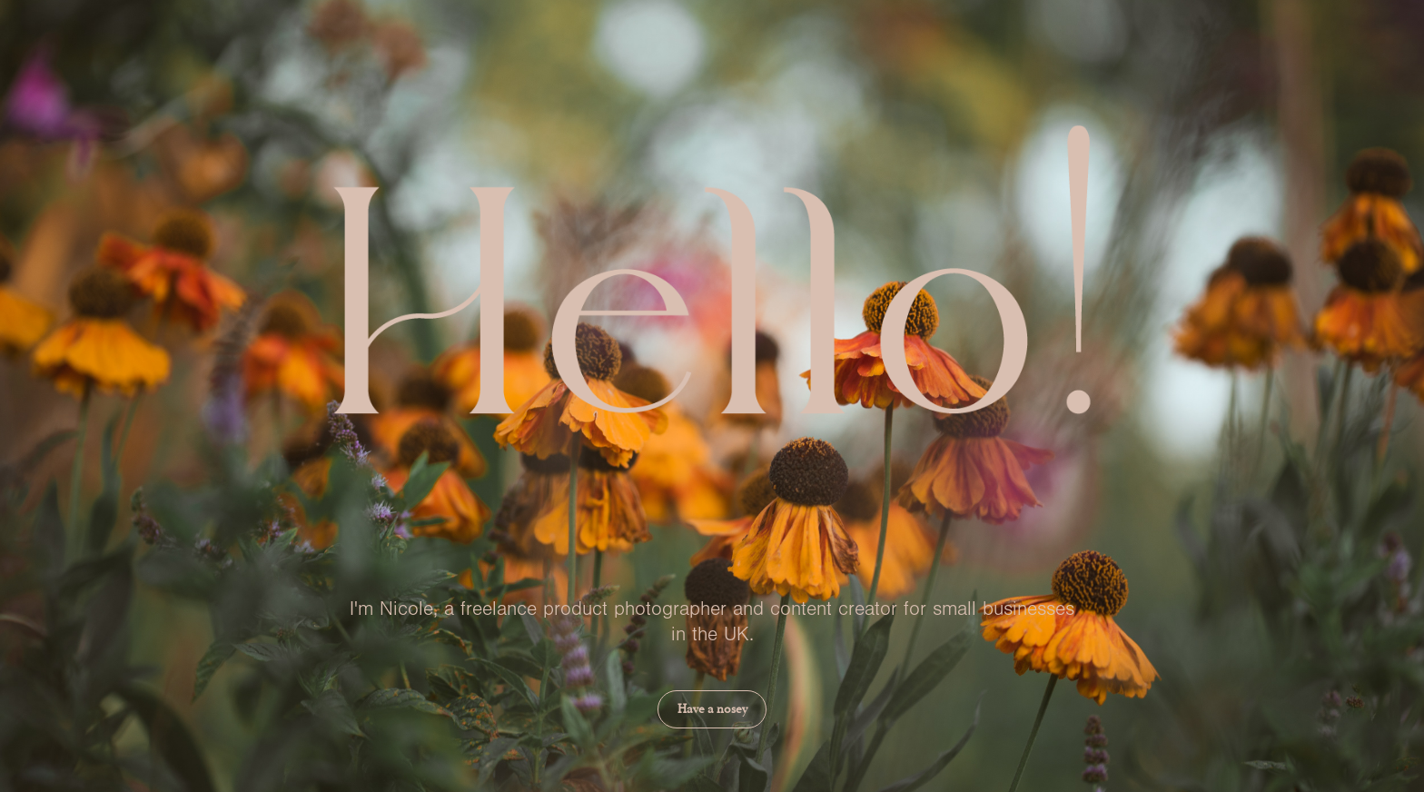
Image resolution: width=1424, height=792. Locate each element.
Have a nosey (712, 709)
